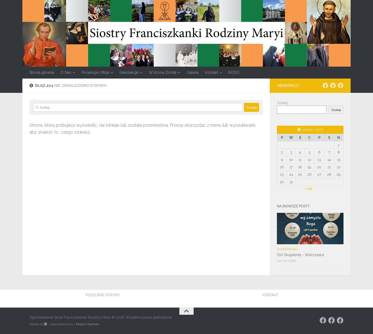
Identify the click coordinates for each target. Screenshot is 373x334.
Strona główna (41, 72)
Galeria (192, 72)
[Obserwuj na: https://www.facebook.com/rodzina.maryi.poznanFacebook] (333, 85)
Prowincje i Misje (95, 72)
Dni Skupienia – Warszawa (300, 254)
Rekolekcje (129, 72)
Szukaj (282, 103)
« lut (308, 188)
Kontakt (211, 72)
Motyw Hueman (87, 324)
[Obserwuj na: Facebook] (325, 85)
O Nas (66, 72)
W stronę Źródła (163, 72)
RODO (234, 72)
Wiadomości (287, 249)
